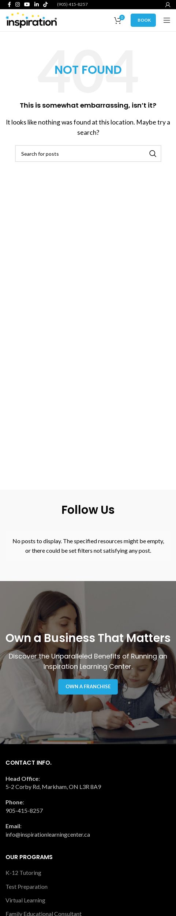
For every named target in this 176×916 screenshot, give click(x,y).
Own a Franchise (88, 686)
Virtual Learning (25, 900)
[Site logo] (31, 19)
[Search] (88, 153)
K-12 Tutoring (23, 872)
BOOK (144, 20)
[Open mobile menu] (167, 20)
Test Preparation (26, 886)
